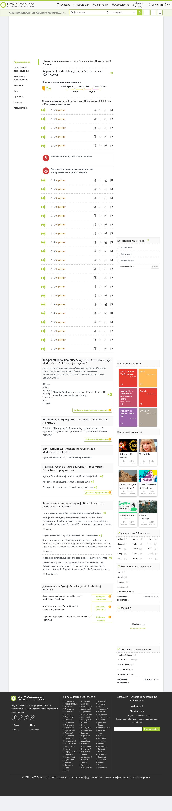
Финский (67, 720)
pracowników (123, 669)
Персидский (85, 749)
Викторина (100, 4)
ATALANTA (151, 549)
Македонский (69, 741)
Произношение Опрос (126, 266)
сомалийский (85, 757)
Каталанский (102, 709)
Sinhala (83, 754)
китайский (84, 744)
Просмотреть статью (102, 524)
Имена (15, 730)
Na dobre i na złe (151, 558)
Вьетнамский (85, 768)
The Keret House (124, 655)
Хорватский (85, 712)
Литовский (101, 738)
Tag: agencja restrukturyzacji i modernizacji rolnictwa (72, 512)
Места (31, 725)
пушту (66, 749)
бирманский (85, 709)
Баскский (68, 706)
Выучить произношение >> (137, 716)
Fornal (135, 549)
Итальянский (85, 730)
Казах (99, 733)
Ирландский (69, 730)
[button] (92, 410)
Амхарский (101, 701)
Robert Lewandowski (120, 544)
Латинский (68, 738)
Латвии (83, 738)
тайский (100, 762)
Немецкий (84, 722)
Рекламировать (142, 777)
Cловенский (69, 757)
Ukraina (136, 553)
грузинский (68, 722)
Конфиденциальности (91, 777)
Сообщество (120, 4)
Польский (100, 749)
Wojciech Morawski (126, 660)
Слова (15, 725)
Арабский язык (70, 704)
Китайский (68, 712)
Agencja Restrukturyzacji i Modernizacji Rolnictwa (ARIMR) (75, 557)
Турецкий (68, 765)
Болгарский (68, 709)
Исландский (85, 728)
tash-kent (126, 254)
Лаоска (99, 736)
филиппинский (103, 717)
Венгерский (68, 728)
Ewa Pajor (120, 549)
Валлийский (101, 768)
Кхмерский (68, 736)
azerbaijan (101, 704)
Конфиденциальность (123, 777)
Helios (150, 544)
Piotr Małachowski (136, 558)
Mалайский (84, 741)
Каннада (83, 733)
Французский (85, 720)
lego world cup (124, 664)
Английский (101, 714)
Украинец (84, 765)
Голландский (85, 714)
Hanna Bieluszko (125, 674)
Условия (76, 777)
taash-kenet (127, 260)
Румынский (84, 752)
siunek (120, 577)
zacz (119, 572)
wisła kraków (120, 539)
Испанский (101, 757)
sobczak (121, 587)
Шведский (101, 760)
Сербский (68, 754)
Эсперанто (68, 717)
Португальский (70, 752)
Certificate (155, 4)
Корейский (84, 736)
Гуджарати (68, 725)
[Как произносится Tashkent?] (148, 241)
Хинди (99, 725)
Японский (100, 730)
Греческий (101, 722)
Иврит (82, 725)
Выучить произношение (138, 628)
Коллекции (81, 4)
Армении (84, 704)
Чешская (100, 712)
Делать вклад (137, 5)
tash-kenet (126, 247)
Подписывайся (151, 729)
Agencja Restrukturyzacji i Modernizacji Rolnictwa (67, 457)
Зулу (66, 770)
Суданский (68, 760)
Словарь (63, 4)
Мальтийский (69, 744)
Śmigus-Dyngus (120, 553)
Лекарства (33, 730)
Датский (67, 714)
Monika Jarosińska (136, 539)
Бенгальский (85, 706)
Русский (100, 752)
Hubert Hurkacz (136, 544)
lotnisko (151, 539)
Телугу (83, 762)
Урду (98, 765)
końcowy (121, 582)
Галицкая (100, 720)
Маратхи (100, 744)
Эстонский (84, 717)
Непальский (85, 746)
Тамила (67, 762)
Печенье (108, 777)
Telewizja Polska (120, 558)
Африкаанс (68, 701)
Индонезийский (103, 728)
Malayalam (101, 741)
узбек (66, 768)
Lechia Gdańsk (151, 553)
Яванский (68, 733)
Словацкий (101, 754)
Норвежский (101, 746)
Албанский (84, 701)
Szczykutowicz (124, 591)
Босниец (100, 706)
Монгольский (69, 746)
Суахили (83, 760)
